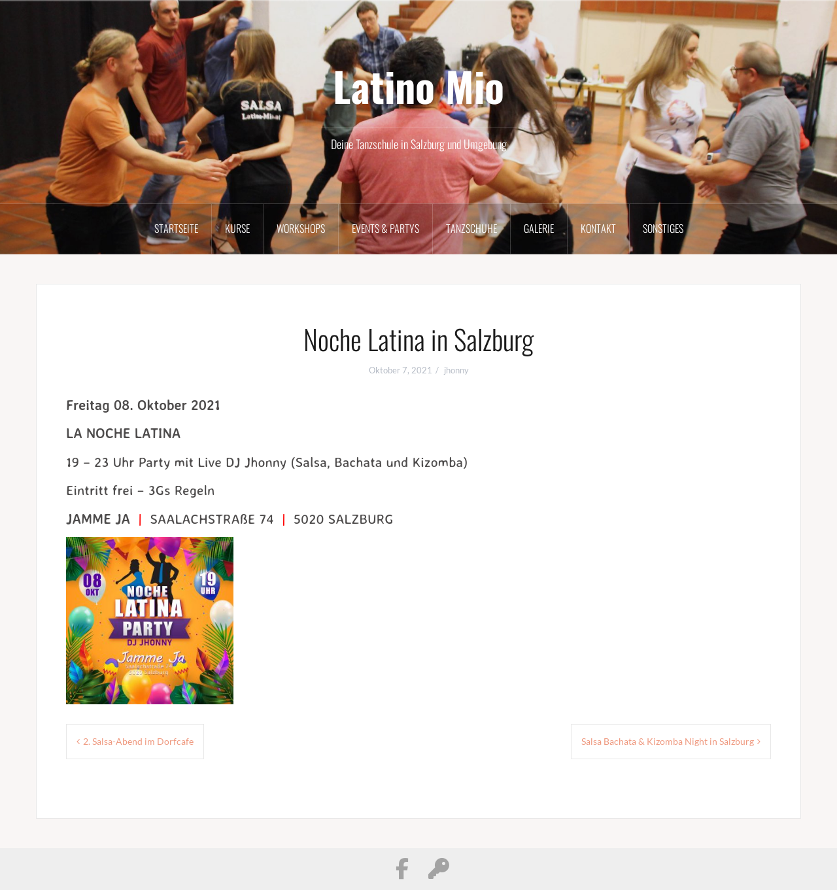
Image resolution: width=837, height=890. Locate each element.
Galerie (539, 228)
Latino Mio (418, 86)
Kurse (237, 228)
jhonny (456, 370)
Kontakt (598, 228)
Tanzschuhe (471, 228)
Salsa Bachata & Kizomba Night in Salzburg (667, 741)
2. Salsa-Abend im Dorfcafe (138, 741)
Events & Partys (385, 228)
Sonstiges (663, 228)
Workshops (301, 228)
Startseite (176, 228)
